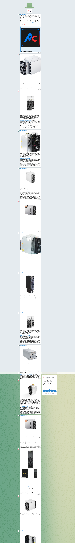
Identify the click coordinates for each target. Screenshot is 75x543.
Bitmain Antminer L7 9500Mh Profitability (26, 218)
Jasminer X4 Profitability (24, 34)
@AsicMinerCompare (50, 6)
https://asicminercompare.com (47, 17)
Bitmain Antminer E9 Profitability (25, 183)
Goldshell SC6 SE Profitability (24, 484)
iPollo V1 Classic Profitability (24, 441)
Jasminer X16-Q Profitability (24, 114)
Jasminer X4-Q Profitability (24, 406)
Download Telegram (49, 19)
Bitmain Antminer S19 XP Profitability (26, 325)
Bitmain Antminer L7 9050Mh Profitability (26, 253)
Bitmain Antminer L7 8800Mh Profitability (26, 359)
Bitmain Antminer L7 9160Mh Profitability (26, 149)
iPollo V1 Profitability (23, 68)
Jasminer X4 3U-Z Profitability (24, 531)
